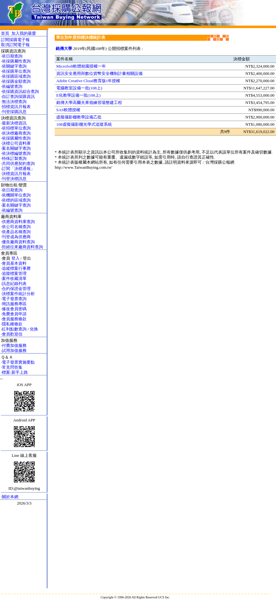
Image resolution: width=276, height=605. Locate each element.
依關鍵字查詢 (14, 66)
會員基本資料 (14, 263)
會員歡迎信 (12, 334)
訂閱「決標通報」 (18, 168)
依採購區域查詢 (16, 76)
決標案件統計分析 (18, 293)
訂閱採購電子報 (15, 39)
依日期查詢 (12, 56)
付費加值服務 (14, 345)
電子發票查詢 (14, 298)
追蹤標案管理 (14, 273)
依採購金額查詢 (16, 81)
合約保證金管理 (16, 288)
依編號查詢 (12, 86)
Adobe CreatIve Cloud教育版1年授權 (88, 80)
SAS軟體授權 (68, 109)
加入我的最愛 (23, 33)
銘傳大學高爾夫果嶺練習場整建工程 (89, 102)
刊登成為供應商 (16, 236)
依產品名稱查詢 (16, 231)
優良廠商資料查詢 (18, 241)
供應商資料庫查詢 (18, 221)
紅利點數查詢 (14, 329)
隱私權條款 (12, 324)
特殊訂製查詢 (14, 158)
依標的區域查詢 (16, 200)
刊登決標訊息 (14, 178)
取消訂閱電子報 (15, 44)
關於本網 (10, 496)
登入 (15, 258)
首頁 (5, 33)
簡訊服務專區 (14, 303)
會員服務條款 (14, 319)
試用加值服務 (14, 350)
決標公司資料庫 (16, 143)
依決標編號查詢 (16, 153)
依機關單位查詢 (16, 195)
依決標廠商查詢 (16, 133)
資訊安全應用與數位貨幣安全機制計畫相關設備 (99, 73)
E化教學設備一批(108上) (78, 95)
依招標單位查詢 (16, 128)
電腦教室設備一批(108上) (79, 88)
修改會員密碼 (14, 308)
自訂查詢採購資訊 (18, 96)
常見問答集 (12, 367)
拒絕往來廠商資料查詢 (22, 247)
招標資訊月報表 (16, 106)
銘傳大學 (64, 48)
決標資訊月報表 (16, 173)
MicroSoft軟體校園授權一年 (81, 66)
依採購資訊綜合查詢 (20, 91)
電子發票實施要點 (18, 362)
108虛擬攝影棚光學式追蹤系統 (84, 124)
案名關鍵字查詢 (16, 148)
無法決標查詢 (14, 101)
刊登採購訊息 (14, 111)
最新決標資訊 (14, 123)
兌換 (34, 329)
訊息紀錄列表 (14, 283)
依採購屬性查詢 (16, 61)
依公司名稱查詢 (16, 226)
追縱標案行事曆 (16, 268)
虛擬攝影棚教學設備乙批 (78, 117)
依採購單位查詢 (16, 71)
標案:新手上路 (15, 372)
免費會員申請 (14, 314)
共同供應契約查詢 (18, 163)
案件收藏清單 (14, 278)
